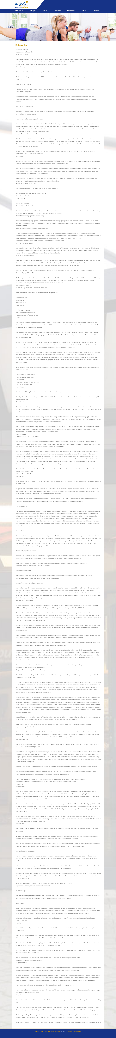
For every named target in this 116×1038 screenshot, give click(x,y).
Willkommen (19, 10)
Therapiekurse (71, 10)
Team (45, 10)
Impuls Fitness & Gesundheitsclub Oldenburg (48, 1031)
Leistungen (32, 10)
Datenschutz (77, 1031)
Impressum (69, 1031)
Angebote (58, 10)
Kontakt (96, 10)
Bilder (84, 10)
